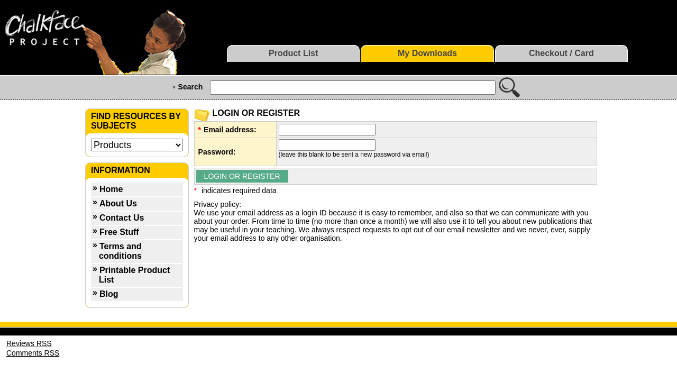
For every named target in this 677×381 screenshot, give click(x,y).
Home (111, 189)
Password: (217, 152)
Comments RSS (32, 353)
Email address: (230, 129)
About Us (118, 203)
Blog (108, 293)
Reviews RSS (29, 343)
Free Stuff (119, 232)
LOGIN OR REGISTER (242, 176)
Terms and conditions (120, 251)
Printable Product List (134, 275)
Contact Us (121, 217)
